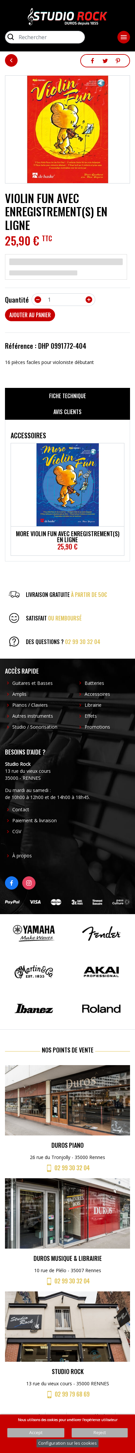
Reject (100, 1432)
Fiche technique (67, 396)
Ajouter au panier (30, 315)
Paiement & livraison (34, 820)
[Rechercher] (45, 37)
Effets (91, 716)
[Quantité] (63, 299)
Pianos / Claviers (30, 705)
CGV (16, 831)
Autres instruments (32, 716)
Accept (35, 1432)
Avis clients (67, 412)
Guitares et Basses (32, 683)
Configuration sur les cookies (67, 1443)
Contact (20, 809)
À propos (22, 855)
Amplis (19, 694)
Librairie (93, 705)
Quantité (17, 300)
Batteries (94, 683)
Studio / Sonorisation (34, 727)
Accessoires (97, 694)
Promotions (97, 727)
